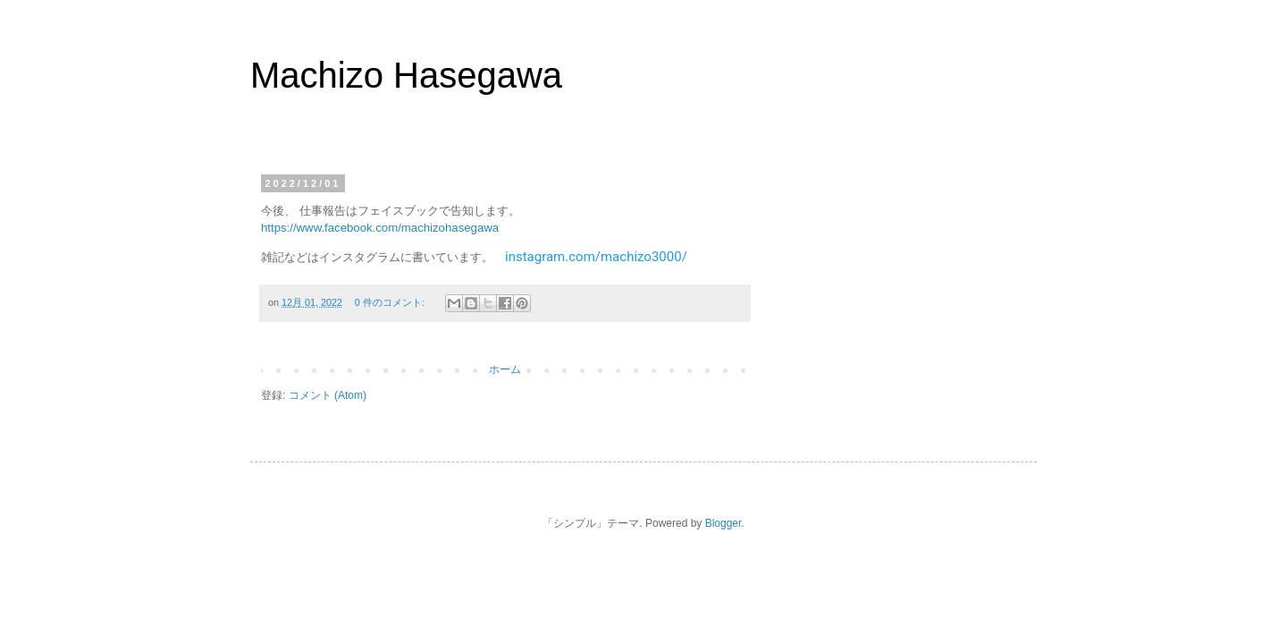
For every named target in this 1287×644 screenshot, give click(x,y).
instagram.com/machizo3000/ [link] (596, 257)
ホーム (505, 369)
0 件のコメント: (391, 302)
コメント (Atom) (327, 395)
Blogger (723, 523)
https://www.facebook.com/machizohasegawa (380, 227)
